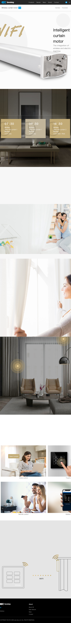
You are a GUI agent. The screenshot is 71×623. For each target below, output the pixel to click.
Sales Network (32, 609)
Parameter (65, 8)
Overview (57, 8)
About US (31, 607)
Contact (31, 614)
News (30, 612)
